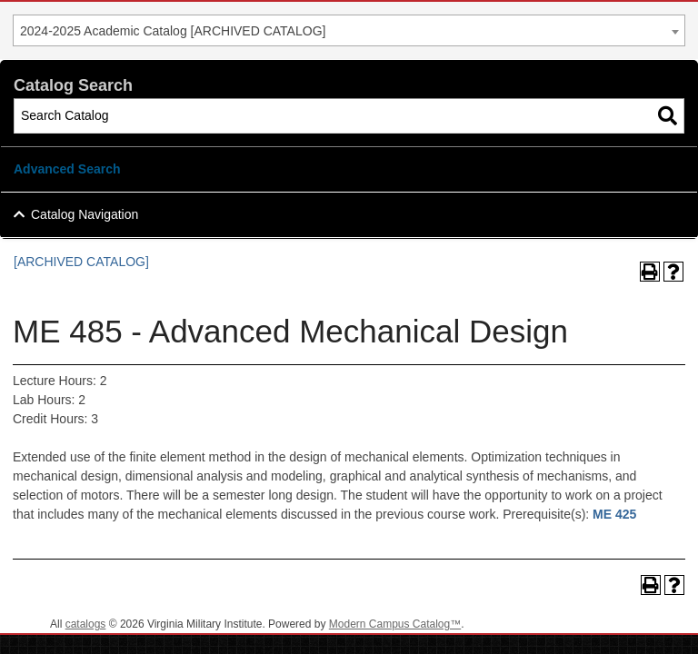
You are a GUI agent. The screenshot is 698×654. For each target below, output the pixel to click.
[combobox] (349, 30)
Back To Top (634, 625)
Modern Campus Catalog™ (395, 624)
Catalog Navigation (84, 214)
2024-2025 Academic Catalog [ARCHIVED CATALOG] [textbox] (172, 31)
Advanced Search (67, 169)
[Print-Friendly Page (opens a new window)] (650, 272)
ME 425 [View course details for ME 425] (614, 514)
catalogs (85, 624)
